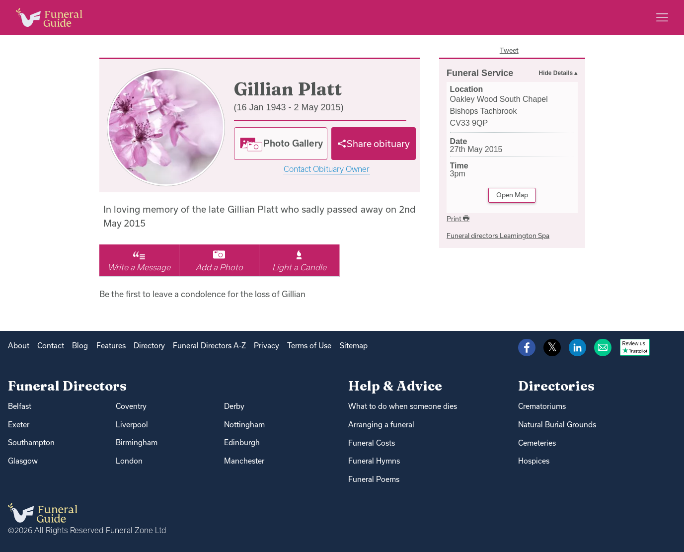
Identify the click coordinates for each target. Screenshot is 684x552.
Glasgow (23, 461)
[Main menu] (662, 17)
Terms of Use (309, 345)
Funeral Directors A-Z (209, 345)
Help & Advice (395, 386)
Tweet (509, 50)
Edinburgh (242, 442)
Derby (234, 406)
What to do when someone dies (402, 406)
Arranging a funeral (381, 424)
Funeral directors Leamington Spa (498, 235)
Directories (556, 386)
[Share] (373, 143)
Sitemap (354, 345)
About (18, 345)
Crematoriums (542, 406)
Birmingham (136, 442)
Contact (50, 345)
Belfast (19, 406)
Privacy (266, 345)
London (129, 461)
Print (458, 219)
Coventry (131, 406)
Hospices (533, 461)
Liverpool (132, 424)
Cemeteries (537, 443)
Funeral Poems (373, 479)
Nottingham (244, 424)
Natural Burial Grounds (557, 424)
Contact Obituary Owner (327, 169)
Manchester (244, 461)
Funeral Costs (371, 443)
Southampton (31, 442)
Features (111, 345)
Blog (80, 345)
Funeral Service (480, 73)
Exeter (18, 424)
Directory (149, 345)
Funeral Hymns (374, 461)
